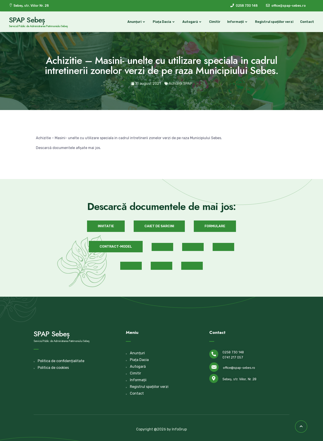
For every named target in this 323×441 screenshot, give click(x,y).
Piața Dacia (164, 22)
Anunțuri (136, 22)
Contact (307, 22)
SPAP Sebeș (27, 20)
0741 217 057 (233, 357)
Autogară (192, 22)
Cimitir (214, 22)
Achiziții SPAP (180, 83)
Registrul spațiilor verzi (274, 22)
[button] (106, 226)
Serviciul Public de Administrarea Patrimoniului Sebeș (38, 26)
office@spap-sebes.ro (239, 368)
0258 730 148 (233, 352)
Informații (237, 22)
